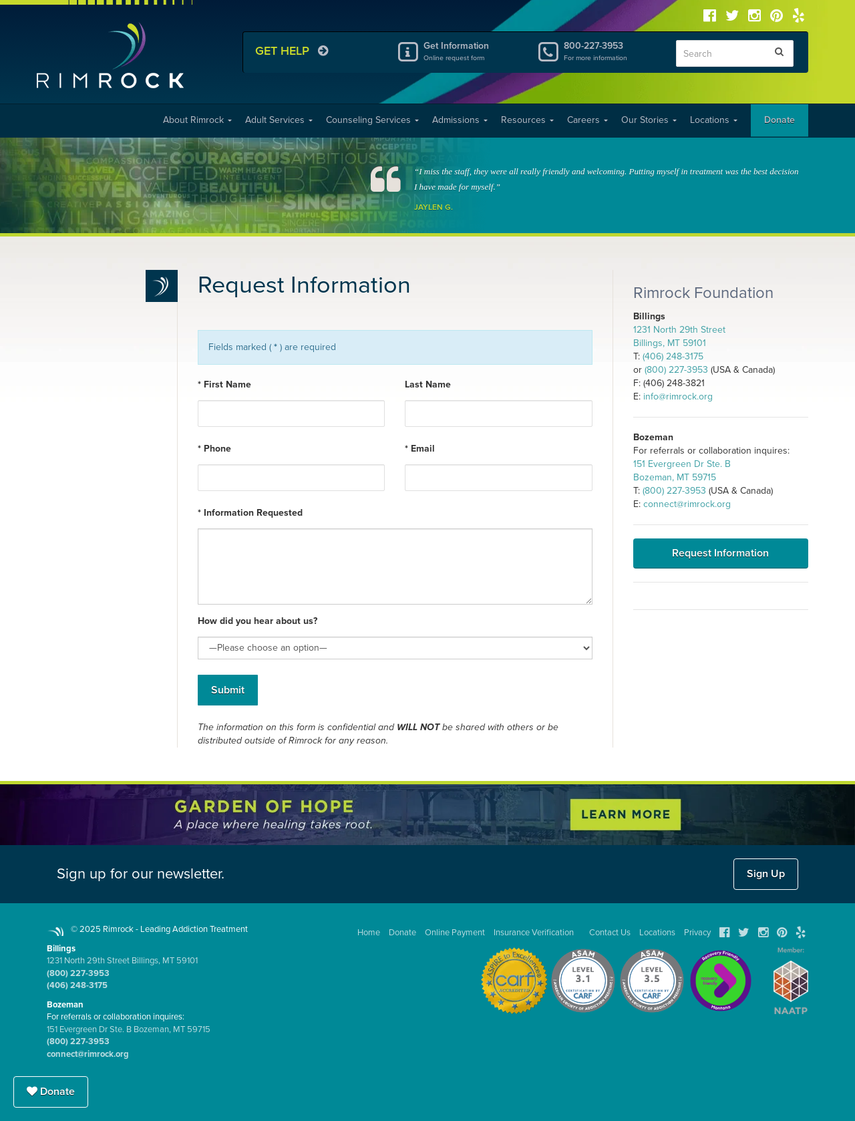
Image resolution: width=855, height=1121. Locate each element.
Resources (527, 120)
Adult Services (279, 120)
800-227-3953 (610, 50)
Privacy (697, 932)
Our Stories (649, 120)
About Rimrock (197, 120)
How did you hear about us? (257, 621)
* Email (420, 448)
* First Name (224, 384)
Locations (713, 120)
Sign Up (766, 873)
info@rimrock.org (678, 396)
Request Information (720, 553)
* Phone (214, 448)
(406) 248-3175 (673, 356)
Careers (587, 120)
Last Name (428, 384)
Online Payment (455, 932)
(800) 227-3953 (676, 369)
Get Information (469, 50)
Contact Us (610, 932)
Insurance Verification (534, 932)
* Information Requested (250, 512)
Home (368, 932)
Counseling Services (372, 120)
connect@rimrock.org (687, 504)
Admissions (460, 120)
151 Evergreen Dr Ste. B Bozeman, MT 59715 (128, 1029)
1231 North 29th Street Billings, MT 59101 (122, 960)
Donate (779, 120)
